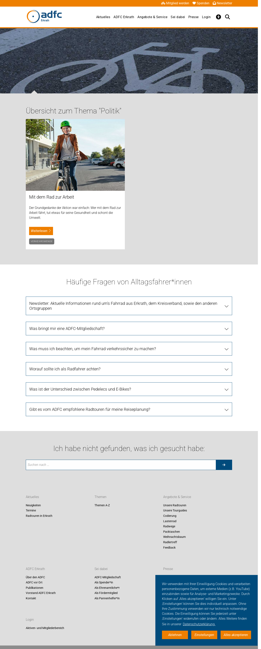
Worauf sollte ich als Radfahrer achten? (64, 368)
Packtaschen (171, 531)
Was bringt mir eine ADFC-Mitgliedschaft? (67, 328)
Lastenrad (169, 521)
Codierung (169, 515)
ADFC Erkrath (123, 17)
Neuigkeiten (33, 505)
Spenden (201, 3)
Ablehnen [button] (175, 635)
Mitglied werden (175, 3)
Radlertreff (170, 542)
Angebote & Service (152, 17)
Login (206, 17)
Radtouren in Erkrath (39, 515)
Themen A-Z (102, 505)
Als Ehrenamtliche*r (107, 587)
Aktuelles (103, 17)
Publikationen (34, 587)
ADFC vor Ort (34, 582)
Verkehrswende (42, 241)
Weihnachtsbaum (174, 537)
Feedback (169, 547)
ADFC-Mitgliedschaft (107, 577)
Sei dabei (178, 17)
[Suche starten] (224, 465)
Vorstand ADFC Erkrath (41, 593)
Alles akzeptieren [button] (236, 635)
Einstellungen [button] (204, 635)
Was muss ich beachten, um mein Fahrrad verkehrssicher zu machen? (92, 348)
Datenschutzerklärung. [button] (199, 624)
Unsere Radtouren (174, 505)
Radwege (169, 526)
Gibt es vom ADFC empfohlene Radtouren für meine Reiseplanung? (89, 409)
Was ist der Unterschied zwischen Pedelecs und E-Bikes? (80, 389)
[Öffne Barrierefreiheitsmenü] (218, 16)
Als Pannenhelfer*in (107, 598)
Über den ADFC (35, 577)
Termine (31, 510)
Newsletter (222, 3)
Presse (193, 17)
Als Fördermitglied (106, 593)
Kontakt (31, 598)
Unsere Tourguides (175, 510)
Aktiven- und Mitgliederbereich (45, 628)
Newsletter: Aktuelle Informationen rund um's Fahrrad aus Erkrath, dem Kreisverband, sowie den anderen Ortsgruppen (123, 306)
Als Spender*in (103, 582)
